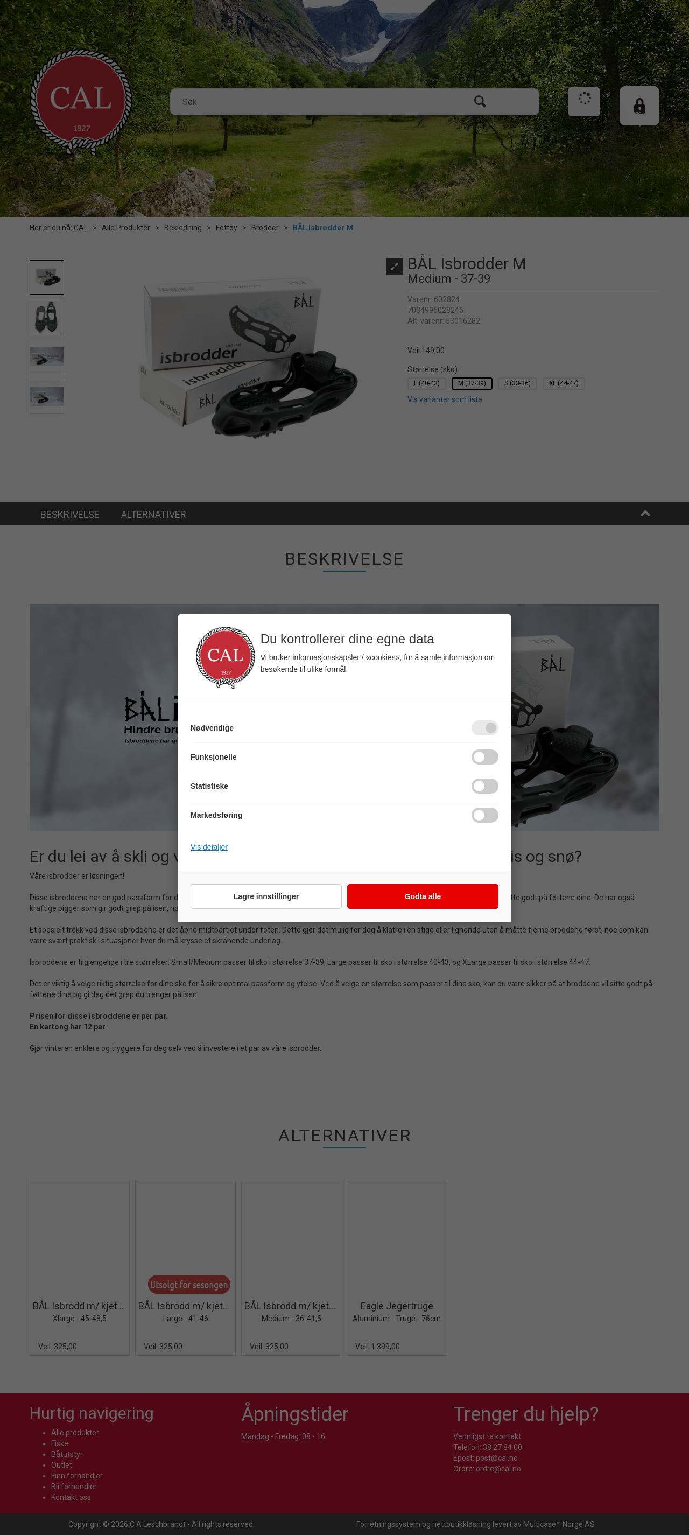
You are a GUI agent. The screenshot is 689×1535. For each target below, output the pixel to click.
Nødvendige (212, 728)
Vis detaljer (209, 847)
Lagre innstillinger (266, 896)
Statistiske (209, 786)
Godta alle (423, 896)
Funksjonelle (214, 757)
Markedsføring (216, 815)
